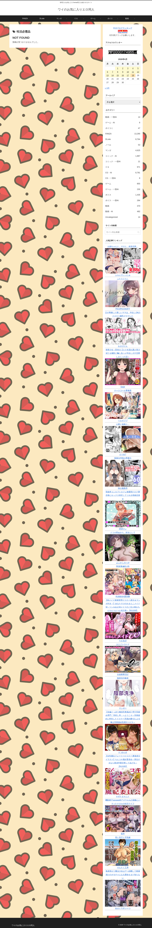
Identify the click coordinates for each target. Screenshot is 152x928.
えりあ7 (122, 454)
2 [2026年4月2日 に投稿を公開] (122, 68)
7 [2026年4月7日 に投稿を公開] (112, 72)
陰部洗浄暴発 (123, 678)
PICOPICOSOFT (122, 309)
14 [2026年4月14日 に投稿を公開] (113, 75)
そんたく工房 (123, 867)
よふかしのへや (122, 563)
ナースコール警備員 (122, 390)
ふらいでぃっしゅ (122, 275)
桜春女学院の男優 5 (122, 458)
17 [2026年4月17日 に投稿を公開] (128, 75)
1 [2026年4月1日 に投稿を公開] (117, 68)
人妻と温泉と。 (122, 424)
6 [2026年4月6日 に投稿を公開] (107, 72)
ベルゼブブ (123, 421)
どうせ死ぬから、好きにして (122, 532)
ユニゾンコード (122, 644)
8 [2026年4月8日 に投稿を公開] (117, 72)
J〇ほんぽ (122, 752)
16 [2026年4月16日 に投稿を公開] (123, 75)
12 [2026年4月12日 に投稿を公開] (138, 72)
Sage (122, 387)
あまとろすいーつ (122, 908)
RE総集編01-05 (122, 566)
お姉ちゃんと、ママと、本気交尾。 (122, 246)
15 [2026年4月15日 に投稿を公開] (118, 75)
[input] (123, 232)
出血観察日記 (123, 674)
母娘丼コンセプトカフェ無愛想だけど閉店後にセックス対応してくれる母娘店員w (123, 495)
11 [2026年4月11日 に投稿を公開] (133, 72)
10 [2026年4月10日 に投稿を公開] (128, 72)
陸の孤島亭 (123, 488)
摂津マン (123, 529)
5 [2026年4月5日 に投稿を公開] (138, 68)
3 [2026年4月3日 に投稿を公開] (127, 68)
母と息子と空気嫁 (122, 837)
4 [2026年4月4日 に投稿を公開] (132, 68)
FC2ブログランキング (122, 28)
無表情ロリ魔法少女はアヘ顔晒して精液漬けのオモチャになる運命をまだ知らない (123, 874)
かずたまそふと (122, 796)
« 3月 (107, 88)
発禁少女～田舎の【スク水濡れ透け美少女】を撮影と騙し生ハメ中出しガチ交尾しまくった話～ (123, 353)
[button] (138, 232)
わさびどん (123, 346)
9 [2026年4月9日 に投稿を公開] (122, 72)
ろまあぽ (123, 641)
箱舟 (123, 834)
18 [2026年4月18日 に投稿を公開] (133, 75)
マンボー (123, 708)
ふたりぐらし (123, 279)
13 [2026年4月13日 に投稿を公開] (107, 75)
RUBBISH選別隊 (123, 597)
